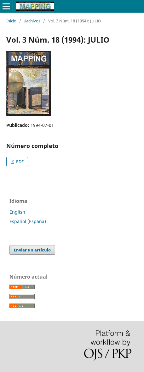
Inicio (11, 21)
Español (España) (27, 221)
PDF (19, 161)
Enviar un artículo (32, 250)
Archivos (32, 21)
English (17, 212)
